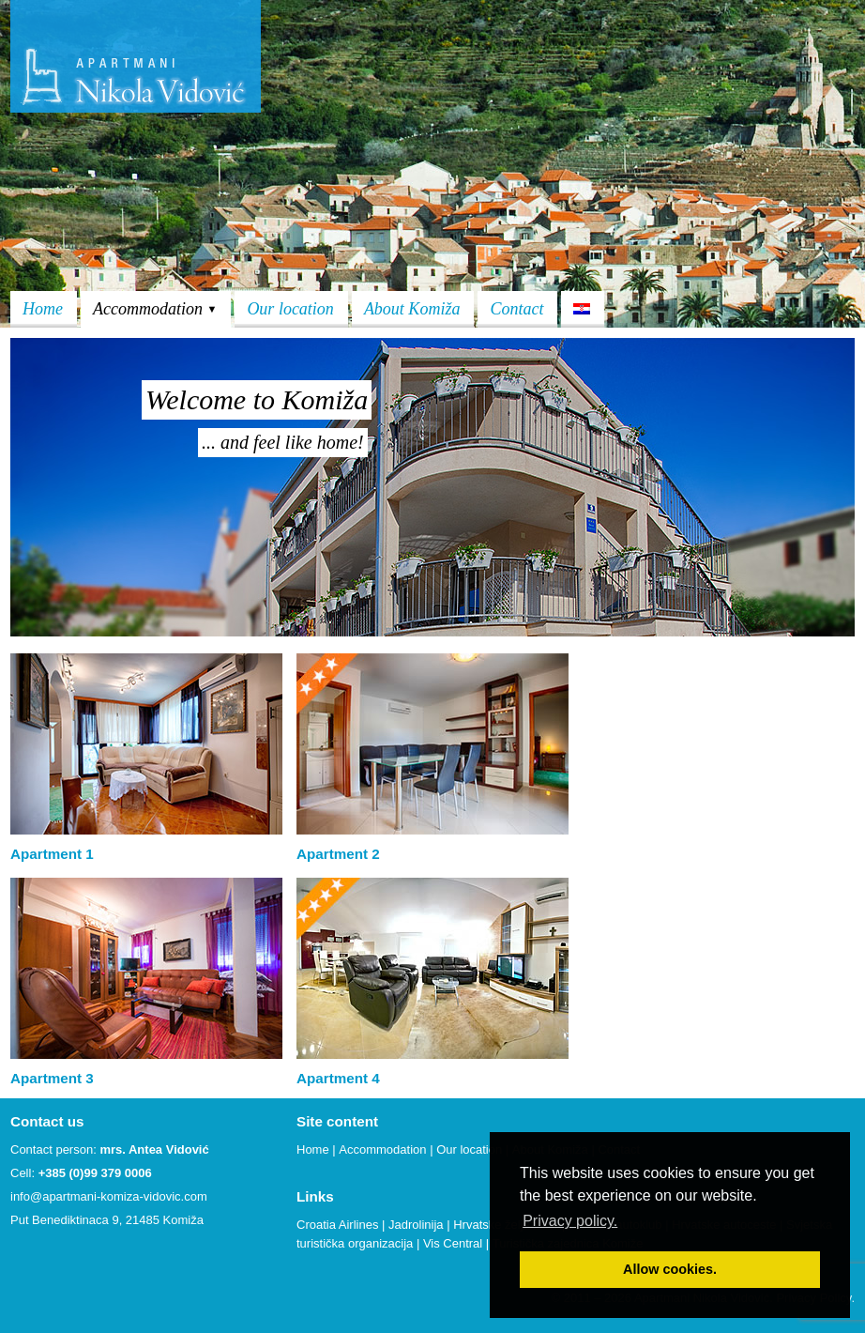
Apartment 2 (338, 854)
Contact (516, 308)
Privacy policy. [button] (570, 1221)
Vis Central (452, 1243)
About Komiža (412, 308)
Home (43, 308)
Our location (290, 308)
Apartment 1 (52, 854)
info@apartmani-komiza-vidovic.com (108, 1196)
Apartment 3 (52, 1078)
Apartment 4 (338, 1078)
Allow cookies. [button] (670, 1269)
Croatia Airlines (337, 1225)
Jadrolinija (416, 1225)
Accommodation (155, 308)
